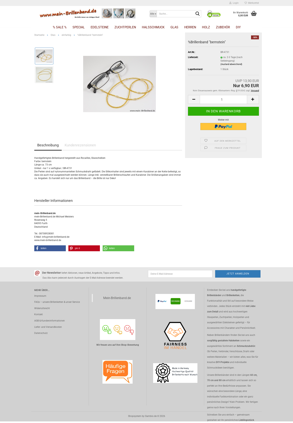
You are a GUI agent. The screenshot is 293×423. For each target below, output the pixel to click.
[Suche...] (153, 13)
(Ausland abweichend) (231, 64)
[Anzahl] (223, 99)
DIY (238, 27)
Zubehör (223, 27)
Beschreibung (48, 145)
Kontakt (38, 314)
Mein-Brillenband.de (117, 298)
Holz (206, 27)
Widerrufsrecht (42, 308)
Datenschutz (41, 333)
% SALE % (60, 27)
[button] (194, 99)
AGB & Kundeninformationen (49, 320)
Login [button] (234, 3)
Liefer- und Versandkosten (48, 327)
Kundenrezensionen (80, 145)
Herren (190, 27)
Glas (174, 27)
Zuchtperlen (125, 27)
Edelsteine (100, 27)
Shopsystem (134, 416)
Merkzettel (252, 3)
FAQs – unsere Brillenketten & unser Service (57, 302)
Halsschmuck (153, 27)
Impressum (40, 296)
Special (79, 27)
